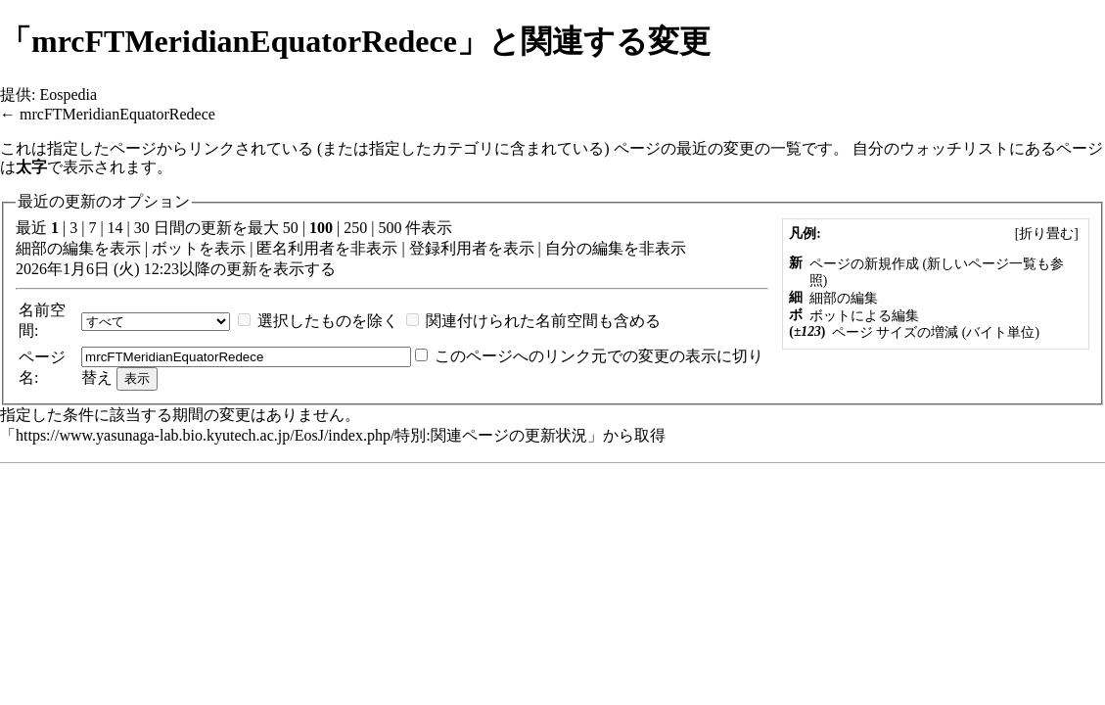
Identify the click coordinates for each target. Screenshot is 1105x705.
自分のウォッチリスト (930, 148)
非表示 (373, 248)
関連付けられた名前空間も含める (543, 320)
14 (115, 227)
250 (355, 227)
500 (389, 227)
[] (1046, 233)
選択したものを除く (327, 320)
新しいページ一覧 (981, 264)
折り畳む (1046, 233)
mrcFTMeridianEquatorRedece (117, 114)
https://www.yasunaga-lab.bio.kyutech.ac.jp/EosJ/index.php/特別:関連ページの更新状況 (301, 435)
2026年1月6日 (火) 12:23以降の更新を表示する (176, 268)
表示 (125, 248)
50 (291, 227)
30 (142, 227)
